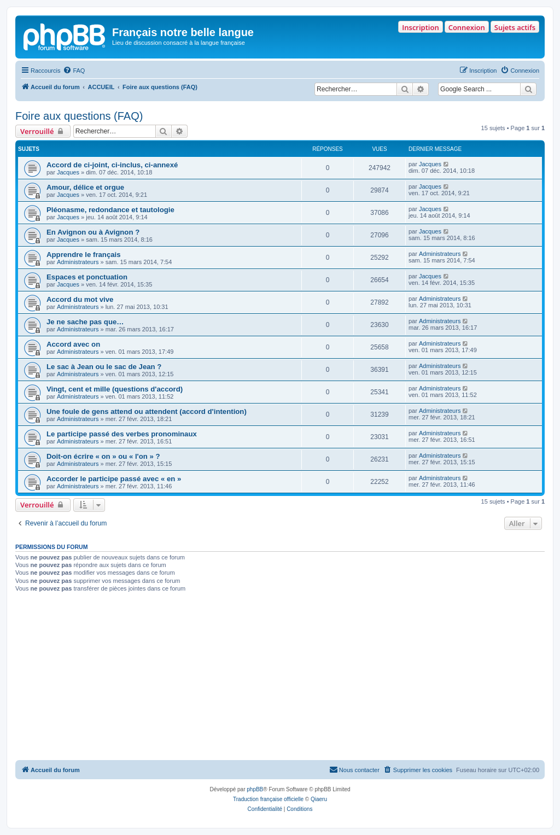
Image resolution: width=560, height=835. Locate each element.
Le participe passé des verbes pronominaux (121, 434)
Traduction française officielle (268, 799)
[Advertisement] (280, 678)
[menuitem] (74, 70)
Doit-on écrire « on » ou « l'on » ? (103, 456)
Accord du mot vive (79, 299)
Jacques (68, 172)
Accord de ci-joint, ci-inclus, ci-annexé (112, 165)
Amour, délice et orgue (85, 187)
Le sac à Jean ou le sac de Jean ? (103, 367)
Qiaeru (319, 799)
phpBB (255, 789)
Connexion (466, 27)
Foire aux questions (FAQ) (79, 116)
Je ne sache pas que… (85, 322)
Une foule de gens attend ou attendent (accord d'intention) (146, 411)
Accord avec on (73, 344)
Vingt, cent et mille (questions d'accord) (114, 389)
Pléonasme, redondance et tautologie (110, 210)
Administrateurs (77, 262)
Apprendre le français (83, 254)
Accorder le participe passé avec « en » (113, 479)
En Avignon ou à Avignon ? (92, 232)
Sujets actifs (514, 27)
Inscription (420, 27)
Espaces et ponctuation (86, 277)
